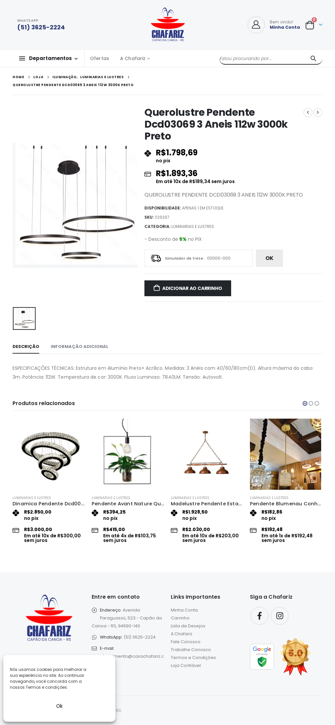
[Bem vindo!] (274, 24)
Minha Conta (184, 610)
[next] (317, 112)
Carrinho (180, 618)
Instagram (280, 616)
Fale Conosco (185, 642)
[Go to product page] (49, 454)
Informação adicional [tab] (79, 346)
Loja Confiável (186, 665)
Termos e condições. (47, 687)
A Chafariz (132, 58)
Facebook (259, 616)
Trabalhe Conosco (191, 649)
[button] (305, 403)
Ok (59, 706)
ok (269, 258)
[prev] (308, 112)
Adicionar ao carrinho (192, 288)
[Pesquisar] (313, 58)
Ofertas (99, 58)
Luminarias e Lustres (192, 226)
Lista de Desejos (188, 626)
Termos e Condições (193, 657)
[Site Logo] (167, 25)
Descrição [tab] (26, 346)
